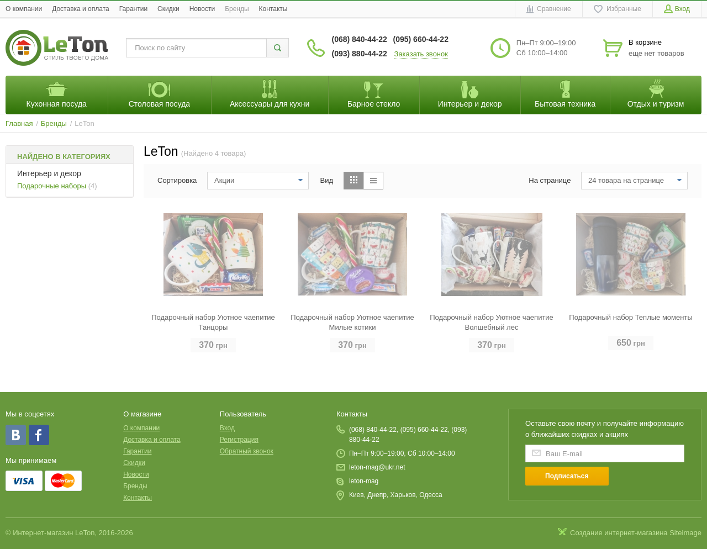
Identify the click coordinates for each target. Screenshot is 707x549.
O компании (24, 9)
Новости (202, 9)
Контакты (273, 9)
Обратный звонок (246, 451)
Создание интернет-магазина (619, 533)
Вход (227, 428)
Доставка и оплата (80, 9)
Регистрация (239, 439)
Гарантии (133, 9)
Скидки (168, 9)
